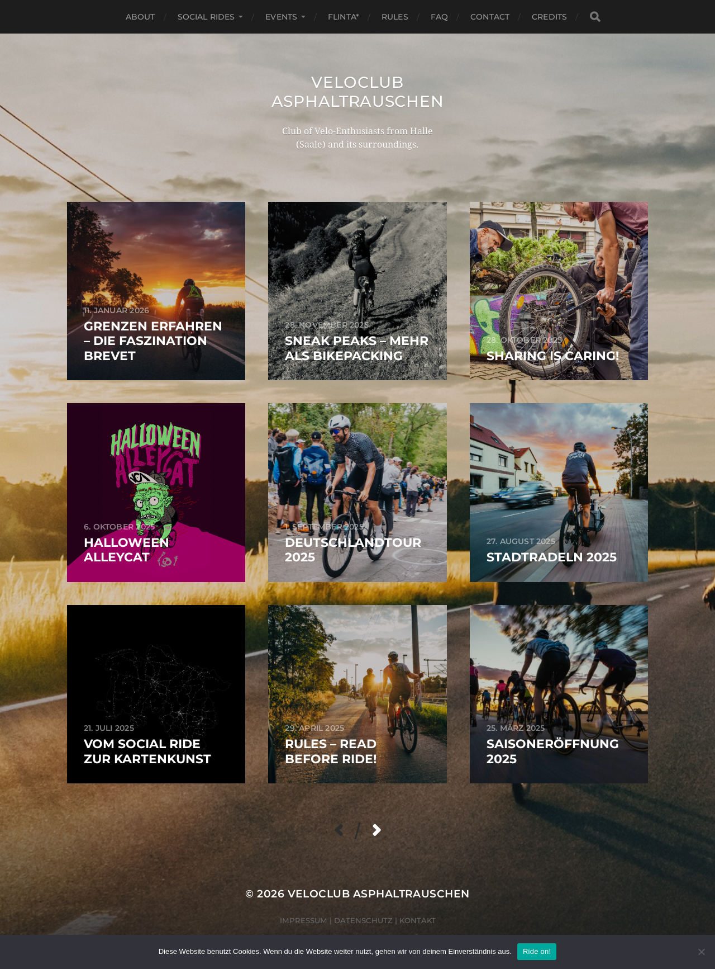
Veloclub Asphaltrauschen (357, 92)
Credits (549, 17)
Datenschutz (363, 920)
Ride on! (537, 951)
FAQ (439, 17)
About (140, 17)
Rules (395, 17)
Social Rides (206, 17)
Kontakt (417, 920)
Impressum (303, 920)
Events (281, 17)
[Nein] (701, 951)
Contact (489, 17)
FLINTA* (343, 17)
